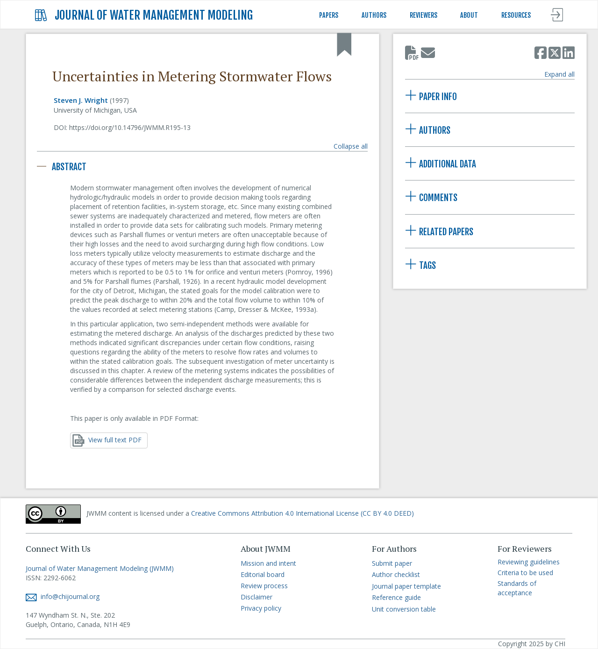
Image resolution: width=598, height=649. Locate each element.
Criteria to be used (525, 572)
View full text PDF (107, 440)
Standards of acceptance (517, 588)
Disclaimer (256, 596)
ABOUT (469, 15)
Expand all (559, 74)
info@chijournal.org (63, 596)
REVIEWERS (423, 15)
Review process (264, 585)
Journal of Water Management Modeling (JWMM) (100, 568)
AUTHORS (374, 15)
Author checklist (396, 574)
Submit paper (392, 563)
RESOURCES (516, 15)
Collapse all (351, 146)
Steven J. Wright (81, 100)
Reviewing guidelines (529, 561)
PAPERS (328, 15)
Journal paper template (406, 586)
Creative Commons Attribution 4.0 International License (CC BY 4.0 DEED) (302, 513)
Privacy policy (261, 608)
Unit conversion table (404, 609)
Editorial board (263, 574)
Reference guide (396, 597)
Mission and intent (268, 563)
